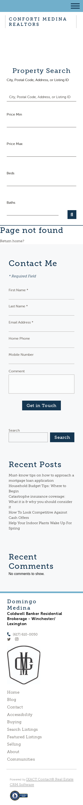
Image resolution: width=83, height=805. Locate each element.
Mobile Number (21, 354)
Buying (14, 721)
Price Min (14, 114)
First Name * (18, 290)
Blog (11, 699)
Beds (10, 173)
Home (13, 692)
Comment (17, 371)
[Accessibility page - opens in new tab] (18, 798)
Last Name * (18, 306)
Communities (21, 759)
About (13, 751)
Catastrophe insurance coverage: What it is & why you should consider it (40, 501)
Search (14, 430)
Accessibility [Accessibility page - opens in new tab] (19, 714)
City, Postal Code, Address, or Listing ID (38, 80)
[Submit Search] (72, 214)
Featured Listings (24, 737)
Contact (15, 707)
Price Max (15, 143)
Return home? (12, 241)
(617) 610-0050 (25, 634)
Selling (14, 744)
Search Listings (22, 729)
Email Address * (21, 322)
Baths (11, 202)
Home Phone (19, 338)
